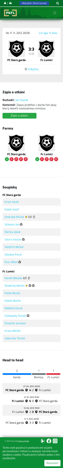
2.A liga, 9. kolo (48, 33)
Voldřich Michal (14, 247)
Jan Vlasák (21, 100)
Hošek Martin (13, 300)
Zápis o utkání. (19, 115)
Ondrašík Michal (14, 217)
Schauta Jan (12, 224)
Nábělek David (13, 308)
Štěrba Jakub (12, 232)
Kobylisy (33, 69)
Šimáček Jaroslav (15, 323)
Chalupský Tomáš (15, 316)
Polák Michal (12, 293)
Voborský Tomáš (15, 338)
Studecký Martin (15, 285)
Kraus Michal (12, 331)
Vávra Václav (13, 239)
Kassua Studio (23, 441)
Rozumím (52, 463)
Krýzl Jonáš (12, 202)
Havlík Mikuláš (13, 278)
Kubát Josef (12, 209)
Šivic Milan (11, 262)
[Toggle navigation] (55, 13)
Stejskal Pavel (13, 254)
